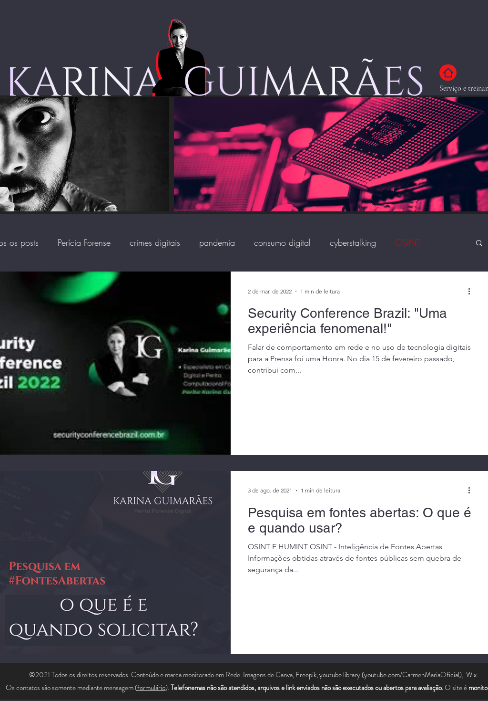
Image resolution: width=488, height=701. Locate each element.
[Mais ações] (472, 291)
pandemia (217, 242)
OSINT (407, 242)
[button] (479, 244)
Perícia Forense (84, 242)
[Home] (448, 72)
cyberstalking (353, 242)
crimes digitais (155, 242)
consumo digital (282, 242)
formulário (151, 687)
